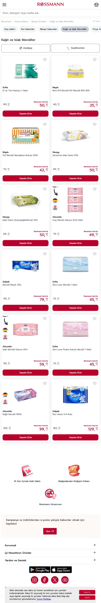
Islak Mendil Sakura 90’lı (15, 349)
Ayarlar (87, 597)
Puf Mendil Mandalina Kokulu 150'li (20, 155)
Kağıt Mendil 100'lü (12, 414)
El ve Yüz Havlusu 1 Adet (15, 90)
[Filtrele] (26, 48)
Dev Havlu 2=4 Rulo (62, 414)
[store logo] (50, 4)
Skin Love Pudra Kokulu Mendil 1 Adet (71, 349)
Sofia (5, 87)
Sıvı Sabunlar (27, 29)
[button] (95, 4)
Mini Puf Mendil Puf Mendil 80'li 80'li (71, 90)
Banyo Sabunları (48, 29)
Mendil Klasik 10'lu (12, 284)
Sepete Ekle (25, 113)
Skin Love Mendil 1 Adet (64, 284)
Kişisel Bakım (21, 21)
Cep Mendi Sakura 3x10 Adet (67, 220)
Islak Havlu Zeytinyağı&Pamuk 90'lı (20, 220)
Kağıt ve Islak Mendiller (75, 29)
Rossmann (6, 21)
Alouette (57, 217)
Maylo (55, 87)
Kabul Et (87, 592)
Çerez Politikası (44, 599)
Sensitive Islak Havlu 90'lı (65, 155)
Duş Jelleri (9, 29)
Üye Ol (50, 531)
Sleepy (55, 152)
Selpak (6, 281)
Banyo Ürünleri (39, 21)
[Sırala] (75, 48)
